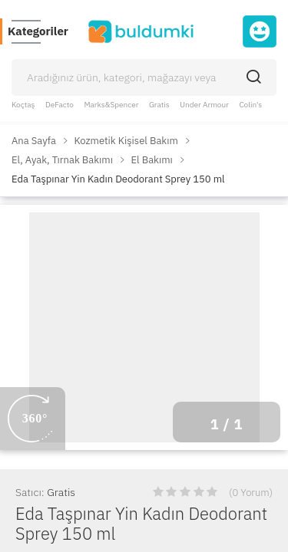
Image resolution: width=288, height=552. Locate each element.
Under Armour (204, 105)
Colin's (250, 105)
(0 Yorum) (251, 493)
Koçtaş (23, 105)
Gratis (159, 105)
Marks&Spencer (111, 105)
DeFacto (59, 105)
